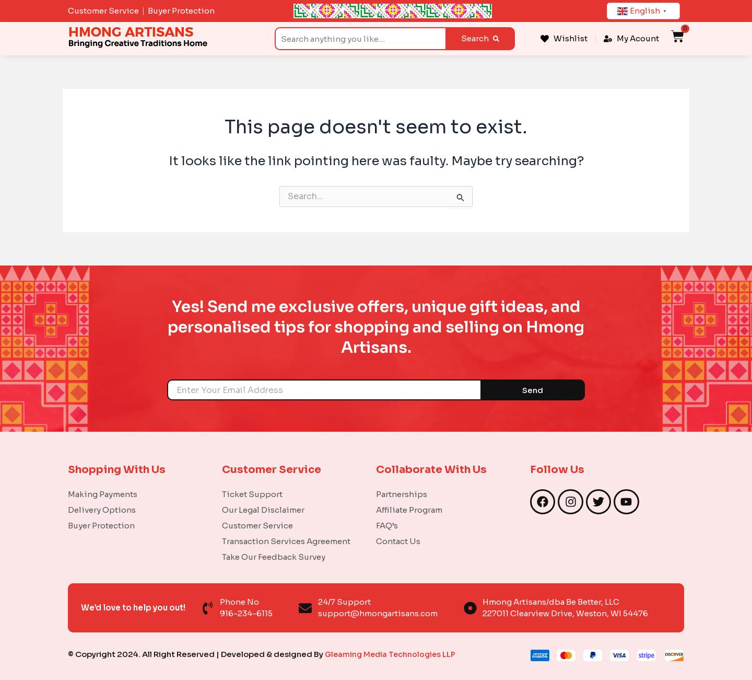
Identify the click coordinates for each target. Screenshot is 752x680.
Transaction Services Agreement (286, 541)
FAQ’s (387, 526)
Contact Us (398, 541)
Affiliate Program (409, 510)
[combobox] (360, 38)
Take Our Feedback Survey (273, 557)
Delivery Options (102, 510)
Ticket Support (252, 494)
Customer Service (257, 526)
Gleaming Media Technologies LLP (392, 654)
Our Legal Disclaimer (263, 510)
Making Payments (102, 494)
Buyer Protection (101, 526)
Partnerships (401, 494)
